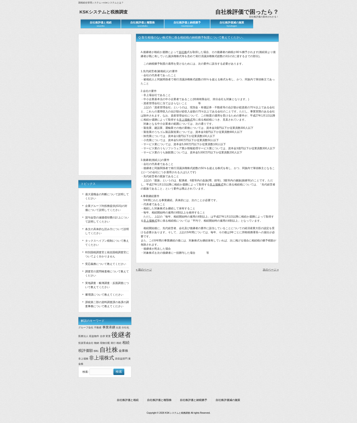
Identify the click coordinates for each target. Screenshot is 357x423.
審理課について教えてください (104, 294)
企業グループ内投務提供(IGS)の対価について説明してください (106, 208)
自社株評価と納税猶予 (193, 400)
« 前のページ (144, 269)
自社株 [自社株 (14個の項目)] (108, 349)
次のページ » (271, 269)
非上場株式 (186, 119)
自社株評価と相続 (128, 400)
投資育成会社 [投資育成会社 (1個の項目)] (85, 343)
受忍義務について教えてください (105, 264)
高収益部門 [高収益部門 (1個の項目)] (121, 358)
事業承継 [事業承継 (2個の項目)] (108, 327)
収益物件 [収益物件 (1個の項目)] (94, 336)
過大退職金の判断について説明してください (107, 196)
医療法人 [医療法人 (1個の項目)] (83, 336)
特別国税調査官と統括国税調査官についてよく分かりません (107, 254)
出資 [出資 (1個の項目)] (118, 327)
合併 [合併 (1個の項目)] (102, 336)
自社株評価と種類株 (159, 400)
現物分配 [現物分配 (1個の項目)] (105, 343)
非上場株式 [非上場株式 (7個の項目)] (101, 358)
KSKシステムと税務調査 (103, 12)
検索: (85, 371)
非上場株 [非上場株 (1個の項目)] (83, 358)
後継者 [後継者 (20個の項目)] (121, 334)
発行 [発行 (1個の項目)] (113, 343)
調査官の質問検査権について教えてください (107, 273)
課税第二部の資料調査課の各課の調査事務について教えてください (107, 304)
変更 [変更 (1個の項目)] (108, 336)
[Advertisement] (105, 104)
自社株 (183, 52)
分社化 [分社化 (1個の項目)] (125, 327)
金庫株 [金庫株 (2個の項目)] (123, 350)
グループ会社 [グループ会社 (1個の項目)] (85, 327)
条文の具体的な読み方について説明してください (107, 231)
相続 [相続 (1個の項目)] (118, 343)
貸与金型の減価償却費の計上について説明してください (107, 219)
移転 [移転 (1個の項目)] (96, 351)
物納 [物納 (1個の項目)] (96, 343)
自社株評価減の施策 (228, 400)
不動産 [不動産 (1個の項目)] (98, 327)
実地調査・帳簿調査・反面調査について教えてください (107, 285)
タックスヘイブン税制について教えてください (107, 242)
